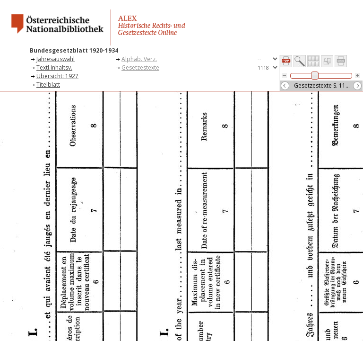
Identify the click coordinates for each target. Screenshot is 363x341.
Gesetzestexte (140, 67)
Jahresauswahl (55, 59)
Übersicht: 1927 (57, 76)
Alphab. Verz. (139, 59)
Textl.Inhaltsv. (54, 67)
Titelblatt (48, 85)
